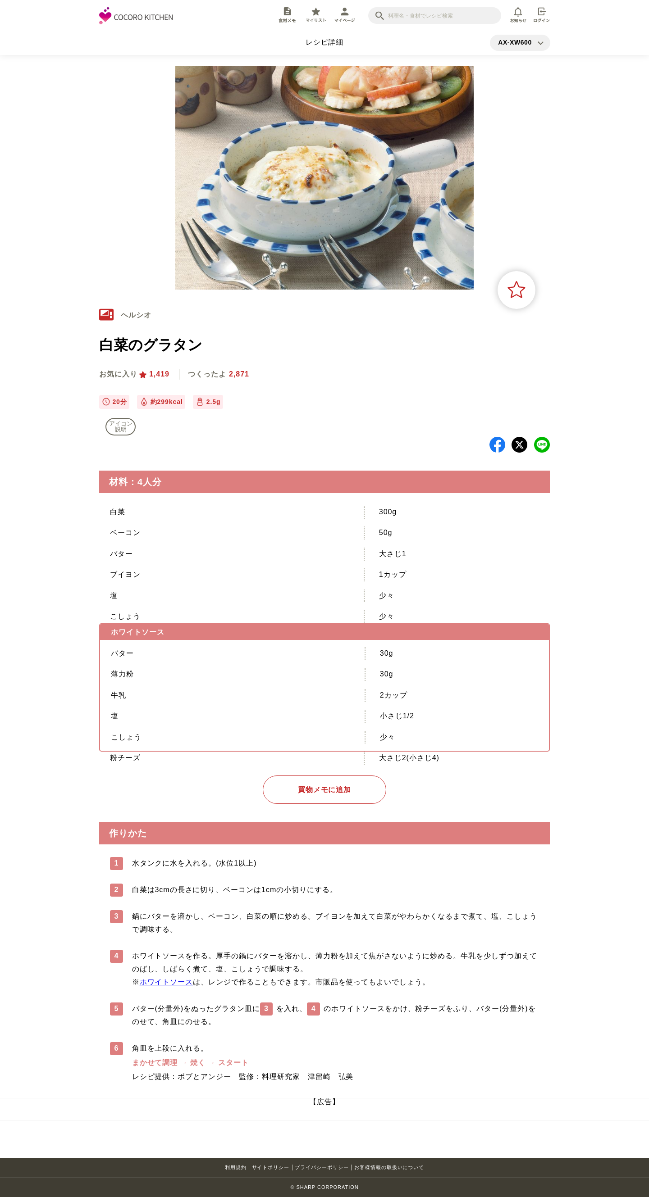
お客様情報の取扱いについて (389, 1167)
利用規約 (236, 1167)
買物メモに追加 (325, 789)
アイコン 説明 (121, 426)
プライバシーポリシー (322, 1167)
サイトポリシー (271, 1167)
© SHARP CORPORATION (324, 1187)
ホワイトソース (166, 982)
